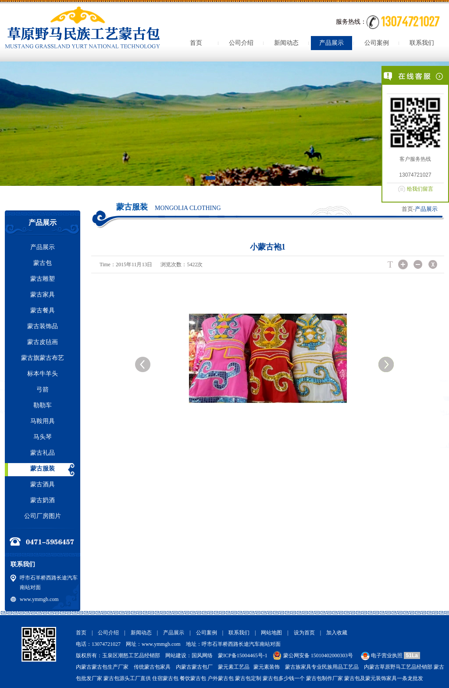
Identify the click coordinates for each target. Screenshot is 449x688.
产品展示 (331, 43)
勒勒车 (42, 405)
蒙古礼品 (42, 452)
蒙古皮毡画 (42, 342)
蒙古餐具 (42, 310)
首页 (196, 43)
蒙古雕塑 (42, 278)
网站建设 (175, 655)
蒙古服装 (42, 468)
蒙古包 (42, 263)
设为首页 (304, 633)
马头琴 (42, 437)
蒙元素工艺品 (233, 667)
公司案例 (376, 43)
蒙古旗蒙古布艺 (42, 358)
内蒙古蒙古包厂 (194, 667)
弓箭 (42, 389)
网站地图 (271, 633)
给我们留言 (420, 189)
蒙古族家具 (298, 667)
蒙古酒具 (42, 484)
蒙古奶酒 (42, 500)
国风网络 (202, 655)
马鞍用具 (42, 421)
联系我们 (422, 43)
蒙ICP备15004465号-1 (242, 655)
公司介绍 (241, 43)
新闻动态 (286, 43)
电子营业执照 (381, 655)
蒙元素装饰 (266, 667)
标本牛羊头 (42, 373)
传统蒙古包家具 (152, 667)
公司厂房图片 (42, 516)
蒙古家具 (42, 294)
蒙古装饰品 (42, 326)
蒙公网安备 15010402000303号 (318, 655)
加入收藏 (336, 633)
